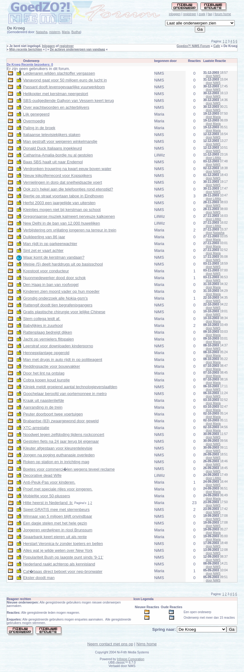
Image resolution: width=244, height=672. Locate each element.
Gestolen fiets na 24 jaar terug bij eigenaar (61, 441)
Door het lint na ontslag (44, 373)
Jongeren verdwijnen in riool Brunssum (57, 530)
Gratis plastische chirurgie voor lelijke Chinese (64, 312)
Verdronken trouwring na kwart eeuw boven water (67, 168)
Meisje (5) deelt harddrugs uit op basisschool (63, 264)
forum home (223, 14)
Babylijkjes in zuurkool (43, 325)
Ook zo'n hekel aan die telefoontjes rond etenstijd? (68, 189)
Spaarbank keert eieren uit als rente (55, 536)
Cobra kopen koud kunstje (46, 380)
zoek (202, 14)
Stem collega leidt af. (42, 318)
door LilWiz (213, 158)
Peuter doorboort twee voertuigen (53, 414)
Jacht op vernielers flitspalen (48, 339)
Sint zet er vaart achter (43, 250)
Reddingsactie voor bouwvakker (51, 366)
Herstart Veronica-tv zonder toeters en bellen (63, 543)
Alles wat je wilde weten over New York (58, 550)
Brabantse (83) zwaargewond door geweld (61, 421)
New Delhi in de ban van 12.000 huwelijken (61, 223)
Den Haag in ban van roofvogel (51, 284)
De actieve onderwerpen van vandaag (77, 49)
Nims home (146, 644)
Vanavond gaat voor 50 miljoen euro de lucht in (65, 80)
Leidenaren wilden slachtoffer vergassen (59, 73)
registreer (189, 14)
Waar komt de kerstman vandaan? (53, 257)
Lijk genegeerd (36, 114)
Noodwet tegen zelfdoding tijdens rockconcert (63, 434)
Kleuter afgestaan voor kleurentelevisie (57, 448)
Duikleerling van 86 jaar (44, 237)
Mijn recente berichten (25, 49)
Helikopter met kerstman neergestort (55, 93)
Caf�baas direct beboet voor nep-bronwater (63, 571)
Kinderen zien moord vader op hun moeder (61, 291)
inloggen (175, 14)
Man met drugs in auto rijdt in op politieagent (62, 359)
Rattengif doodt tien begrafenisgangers (57, 305)
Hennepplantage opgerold (46, 352)
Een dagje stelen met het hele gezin (55, 523)
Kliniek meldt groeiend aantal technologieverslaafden (70, 386)
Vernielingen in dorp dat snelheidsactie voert (62, 182)
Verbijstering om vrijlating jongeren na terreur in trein (69, 230)
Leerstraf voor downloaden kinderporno (58, 346)
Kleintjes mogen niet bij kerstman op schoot (62, 209)
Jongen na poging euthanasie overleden (59, 455)
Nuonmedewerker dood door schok (54, 277)
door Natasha (215, 233)
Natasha (41, 32)
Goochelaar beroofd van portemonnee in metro (65, 393)
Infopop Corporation (130, 659)
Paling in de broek (39, 127)
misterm (54, 32)
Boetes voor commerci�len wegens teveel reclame (69, 469)
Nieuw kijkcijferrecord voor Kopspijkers (57, 175)
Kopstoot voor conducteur (46, 271)
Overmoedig (34, 121)
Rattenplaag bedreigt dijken (47, 332)
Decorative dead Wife (42, 475)
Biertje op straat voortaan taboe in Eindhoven (63, 196)
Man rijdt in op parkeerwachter (50, 243)
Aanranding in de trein (42, 407)
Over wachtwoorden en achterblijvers (56, 107)
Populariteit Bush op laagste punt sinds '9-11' (63, 557)
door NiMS (213, 76)
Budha (75, 32)
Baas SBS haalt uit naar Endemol (53, 162)
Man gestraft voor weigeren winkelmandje (60, 141)
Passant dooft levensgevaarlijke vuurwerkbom (64, 87)
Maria (66, 32)
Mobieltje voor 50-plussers (46, 496)
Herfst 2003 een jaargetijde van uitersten (59, 202)
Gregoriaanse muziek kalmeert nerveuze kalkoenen (69, 216)
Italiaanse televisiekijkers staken (51, 134)
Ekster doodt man (39, 577)
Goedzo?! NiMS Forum (193, 46)
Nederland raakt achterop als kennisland (59, 564)
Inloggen (48, 46)
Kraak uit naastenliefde (43, 400)
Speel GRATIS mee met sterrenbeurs (56, 509)
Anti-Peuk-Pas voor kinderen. (49, 482)
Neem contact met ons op (110, 644)
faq (210, 14)
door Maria (213, 117)
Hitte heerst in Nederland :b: (48, 502)
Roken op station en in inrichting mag (56, 461)
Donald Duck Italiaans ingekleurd (52, 148)
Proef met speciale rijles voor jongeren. (58, 489)
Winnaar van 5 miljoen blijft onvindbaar (57, 516)
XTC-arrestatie (36, 427)
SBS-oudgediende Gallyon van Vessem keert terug (68, 100)
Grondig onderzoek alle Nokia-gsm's (55, 298)
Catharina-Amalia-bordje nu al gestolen (58, 155)
